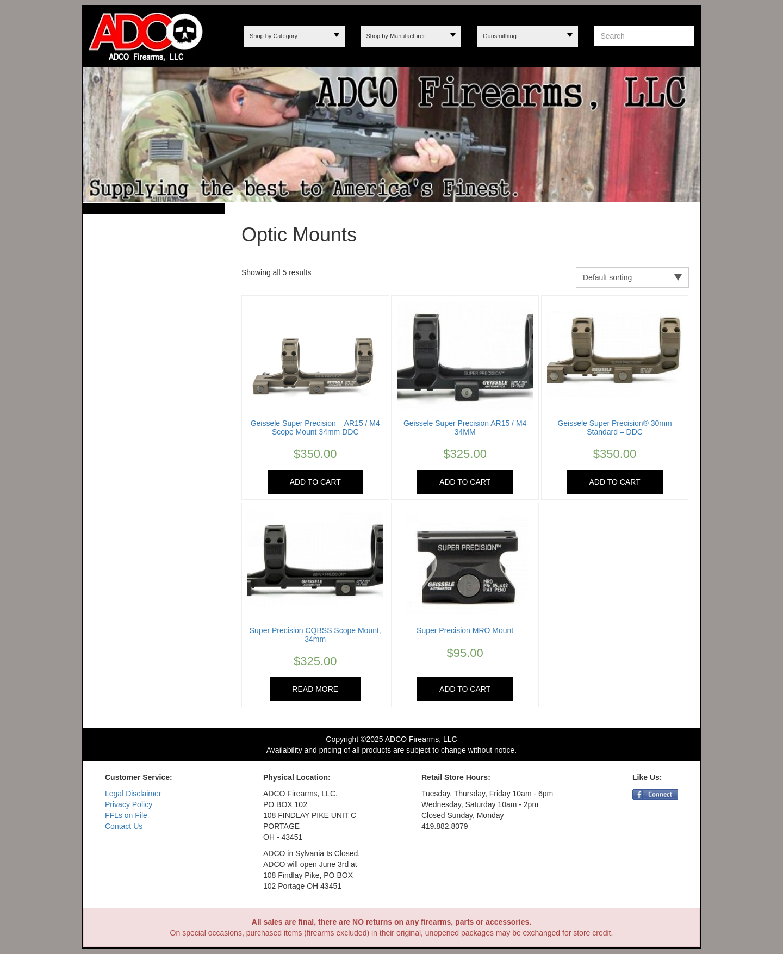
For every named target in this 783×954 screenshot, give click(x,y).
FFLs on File (126, 815)
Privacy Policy (128, 804)
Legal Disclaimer (133, 793)
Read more (315, 689)
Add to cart (315, 482)
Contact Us (123, 826)
